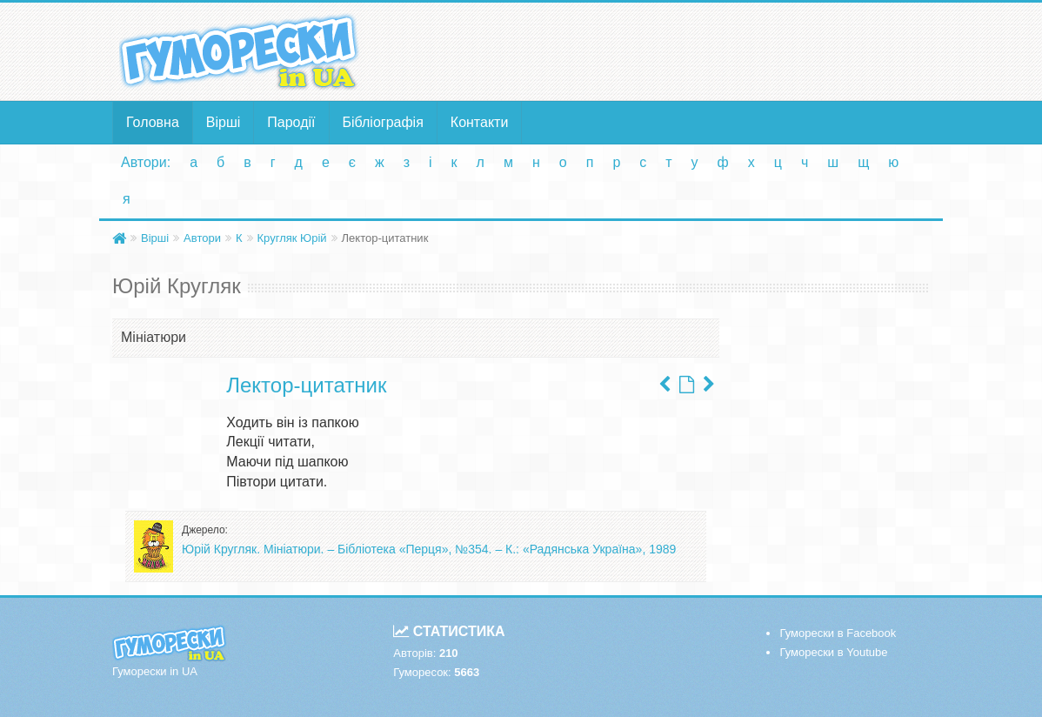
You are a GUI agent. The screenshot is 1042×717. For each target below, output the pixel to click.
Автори (202, 238)
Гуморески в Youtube (833, 652)
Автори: (145, 162)
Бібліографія (383, 122)
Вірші (223, 122)
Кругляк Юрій (292, 238)
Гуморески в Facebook (837, 633)
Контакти (480, 122)
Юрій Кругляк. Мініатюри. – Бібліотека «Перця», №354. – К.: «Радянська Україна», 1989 (429, 549)
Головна (152, 122)
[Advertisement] (661, 50)
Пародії (291, 122)
